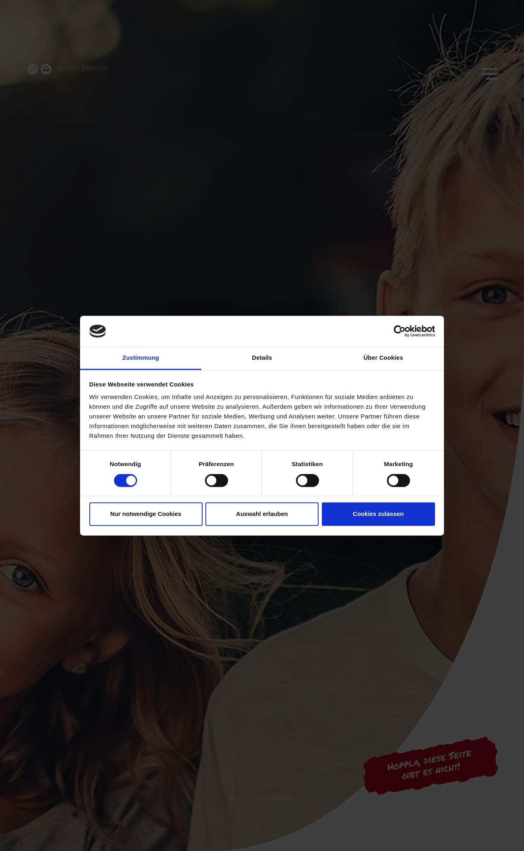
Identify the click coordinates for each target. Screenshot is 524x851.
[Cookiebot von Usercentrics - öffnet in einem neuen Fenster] (399, 331)
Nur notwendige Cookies (146, 514)
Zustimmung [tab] (141, 357)
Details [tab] (262, 357)
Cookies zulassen (378, 514)
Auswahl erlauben (262, 514)
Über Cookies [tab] (383, 357)
